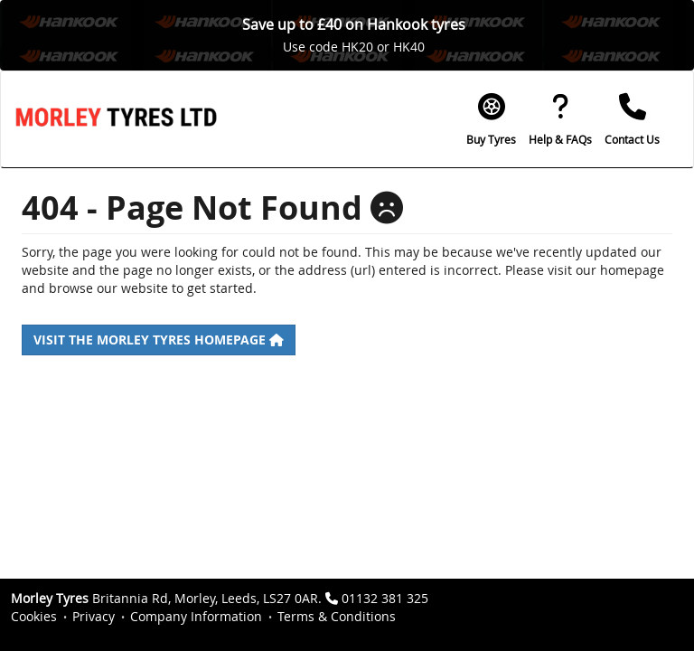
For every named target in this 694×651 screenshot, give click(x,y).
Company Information (196, 616)
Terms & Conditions (336, 616)
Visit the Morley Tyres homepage (158, 339)
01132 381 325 (385, 598)
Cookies (34, 616)
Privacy (93, 616)
